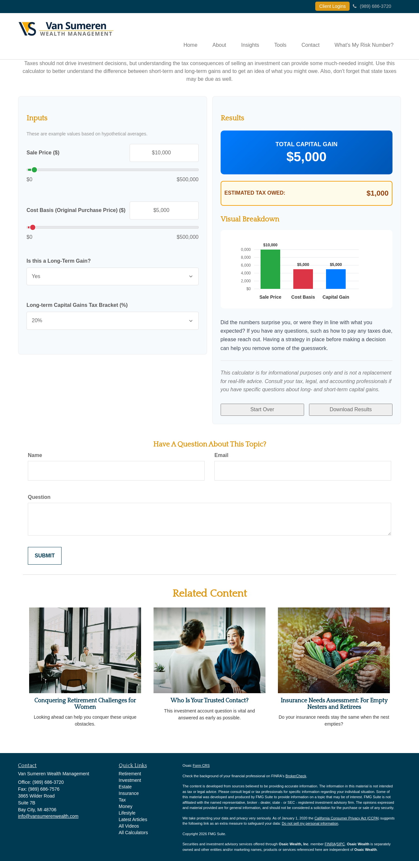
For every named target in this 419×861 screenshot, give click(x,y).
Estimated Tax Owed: (255, 193)
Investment (130, 777)
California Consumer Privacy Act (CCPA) (347, 815)
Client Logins (332, 6)
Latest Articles (133, 816)
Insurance (129, 790)
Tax (122, 797)
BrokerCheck (295, 773)
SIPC (341, 841)
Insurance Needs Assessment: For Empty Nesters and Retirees (334, 701)
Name (35, 452)
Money (126, 803)
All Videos (129, 823)
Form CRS (201, 763)
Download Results (351, 408)
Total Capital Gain (306, 145)
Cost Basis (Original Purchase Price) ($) (76, 211)
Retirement (130, 771)
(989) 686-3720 (372, 6)
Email (221, 452)
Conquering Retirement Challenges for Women (85, 701)
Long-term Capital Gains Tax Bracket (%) (77, 305)
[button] (213, 36)
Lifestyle (127, 810)
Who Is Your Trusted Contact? (209, 698)
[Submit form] (45, 553)
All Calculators (133, 830)
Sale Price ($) (43, 153)
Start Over (262, 408)
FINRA (330, 841)
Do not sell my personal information (310, 821)
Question (39, 494)
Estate (125, 784)
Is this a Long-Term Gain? (59, 261)
